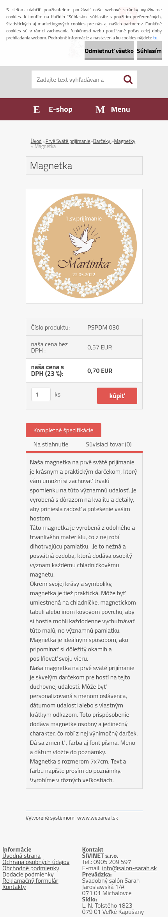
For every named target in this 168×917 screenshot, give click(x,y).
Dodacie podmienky (28, 874)
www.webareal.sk (97, 817)
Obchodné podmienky (30, 868)
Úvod (36, 141)
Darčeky (102, 141)
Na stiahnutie (51, 444)
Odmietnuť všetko (109, 50)
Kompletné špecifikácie (64, 430)
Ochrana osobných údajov (35, 861)
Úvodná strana (21, 855)
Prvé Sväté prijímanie (68, 141)
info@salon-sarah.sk (129, 868)
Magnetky (124, 141)
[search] (128, 79)
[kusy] (41, 394)
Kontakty (14, 886)
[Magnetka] (84, 192)
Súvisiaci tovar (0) (108, 444)
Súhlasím (149, 50)
